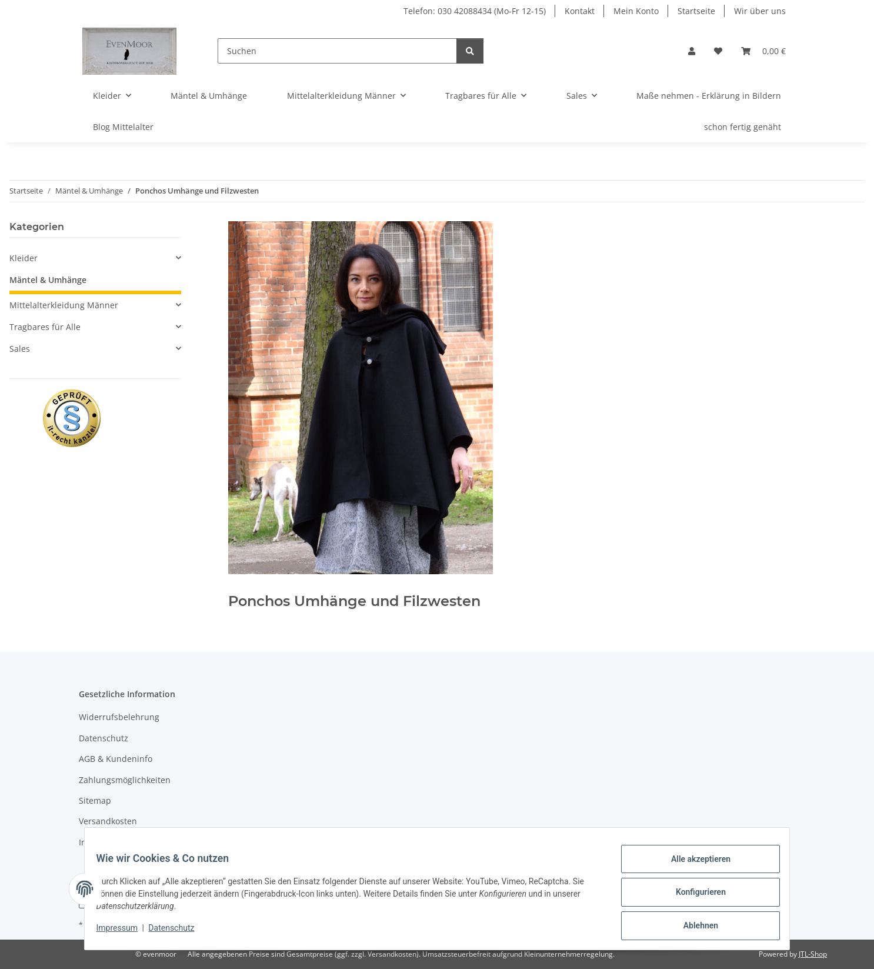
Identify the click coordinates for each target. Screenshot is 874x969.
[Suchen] (337, 51)
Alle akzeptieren (693, 866)
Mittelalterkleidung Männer (63, 305)
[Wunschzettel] (718, 51)
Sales (19, 348)
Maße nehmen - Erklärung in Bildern (708, 95)
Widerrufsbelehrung (119, 716)
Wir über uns (760, 10)
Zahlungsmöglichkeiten (125, 779)
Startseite (696, 10)
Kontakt (580, 10)
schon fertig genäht (742, 126)
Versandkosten (108, 821)
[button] (692, 51)
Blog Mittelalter (123, 126)
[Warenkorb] (763, 51)
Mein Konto (636, 10)
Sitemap (95, 800)
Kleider (23, 258)
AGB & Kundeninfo (115, 758)
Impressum (124, 932)
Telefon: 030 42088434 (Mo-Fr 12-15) (474, 10)
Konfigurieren (693, 896)
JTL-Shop (813, 954)
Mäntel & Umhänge (47, 279)
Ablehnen (693, 927)
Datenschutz (179, 932)
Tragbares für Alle (45, 326)
